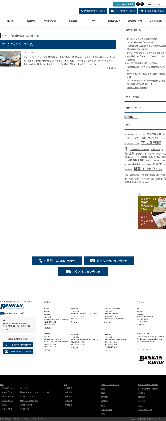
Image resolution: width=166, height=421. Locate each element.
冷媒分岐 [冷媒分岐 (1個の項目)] (151, 154)
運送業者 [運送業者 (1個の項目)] (159, 179)
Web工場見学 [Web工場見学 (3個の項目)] (153, 134)
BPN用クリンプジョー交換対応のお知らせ (145, 52)
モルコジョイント (9, 388)
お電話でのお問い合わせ (148, 384)
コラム (140, 405)
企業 (65, 384)
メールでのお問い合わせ (148, 388)
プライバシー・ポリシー (22, 419)
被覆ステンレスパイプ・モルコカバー (35, 392)
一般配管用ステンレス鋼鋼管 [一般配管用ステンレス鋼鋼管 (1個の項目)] (140, 150)
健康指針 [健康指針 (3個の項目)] (129, 153)
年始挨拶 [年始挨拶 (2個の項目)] (136, 164)
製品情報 (31, 20)
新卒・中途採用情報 (124, 4)
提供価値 (72, 20)
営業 (103, 388)
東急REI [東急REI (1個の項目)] (152, 175)
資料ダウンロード (52, 20)
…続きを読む (110, 67)
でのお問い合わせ (59, 260)
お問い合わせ (86, 271)
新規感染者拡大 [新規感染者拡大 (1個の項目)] (135, 175)
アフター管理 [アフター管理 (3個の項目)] (139, 137)
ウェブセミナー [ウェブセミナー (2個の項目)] (155, 137)
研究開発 (104, 397)
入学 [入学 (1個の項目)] (144, 154)
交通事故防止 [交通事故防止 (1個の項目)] (155, 150)
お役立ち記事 (114, 20)
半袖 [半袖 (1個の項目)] (138, 157)
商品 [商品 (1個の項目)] (158, 157)
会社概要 (68, 392)
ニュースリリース (145, 409)
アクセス (7, 329)
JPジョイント (7, 409)
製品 (2, 384)
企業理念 (68, 388)
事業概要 (68, 396)
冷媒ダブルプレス (27, 404)
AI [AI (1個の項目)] (136, 134)
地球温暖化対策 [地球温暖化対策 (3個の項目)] (136, 160)
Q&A (103, 405)
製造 (103, 393)
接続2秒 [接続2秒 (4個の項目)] (157, 164)
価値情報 (141, 397)
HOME (10, 20)
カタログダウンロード (110, 384)
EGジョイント (7, 400)
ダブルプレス (7, 392)
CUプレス (5, 404)
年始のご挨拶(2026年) (137, 87)
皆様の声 (141, 401)
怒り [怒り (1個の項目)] (143, 164)
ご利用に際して (5, 419)
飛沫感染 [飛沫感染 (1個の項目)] (146, 182)
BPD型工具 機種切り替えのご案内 (142, 63)
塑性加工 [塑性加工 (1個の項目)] (149, 160)
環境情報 (68, 404)
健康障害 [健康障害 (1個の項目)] (139, 154)
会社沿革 (68, 400)
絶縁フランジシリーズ (29, 400)
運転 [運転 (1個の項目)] (152, 179)
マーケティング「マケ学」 (18, 44)
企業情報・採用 (135, 20)
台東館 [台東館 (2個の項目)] (144, 156)
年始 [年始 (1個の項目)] (129, 164)
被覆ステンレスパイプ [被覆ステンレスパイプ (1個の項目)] (142, 179)
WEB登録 (141, 393)
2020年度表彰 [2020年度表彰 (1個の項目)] (129, 134)
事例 (93, 20)
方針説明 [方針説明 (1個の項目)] (145, 175)
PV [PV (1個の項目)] (144, 134)
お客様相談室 (155, 20)
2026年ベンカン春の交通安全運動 (142, 38)
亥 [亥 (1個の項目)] (162, 150)
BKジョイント (7, 396)
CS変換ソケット (26, 396)
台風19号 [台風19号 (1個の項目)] (152, 157)
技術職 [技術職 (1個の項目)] (149, 164)
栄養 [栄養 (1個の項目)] (157, 175)
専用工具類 (24, 409)
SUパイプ (24, 388)
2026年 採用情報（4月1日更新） (141, 42)
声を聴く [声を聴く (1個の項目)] (157, 160)
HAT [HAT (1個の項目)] (139, 134)
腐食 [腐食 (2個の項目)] (131, 178)
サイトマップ (37, 419)
